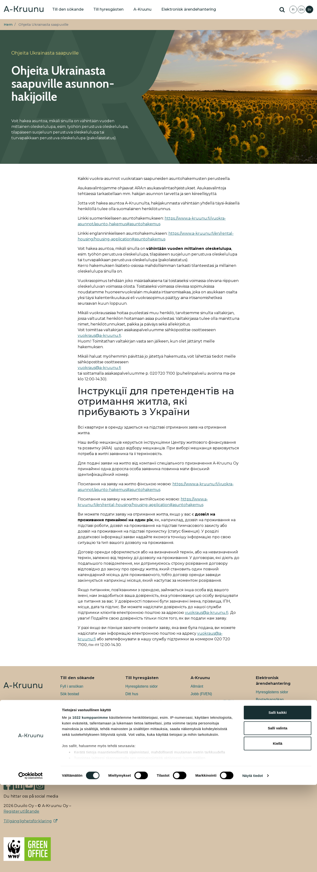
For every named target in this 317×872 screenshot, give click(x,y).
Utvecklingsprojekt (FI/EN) (213, 701)
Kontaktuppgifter (204, 770)
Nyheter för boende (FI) (210, 717)
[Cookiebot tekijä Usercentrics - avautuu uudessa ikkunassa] (30, 862)
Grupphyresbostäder (77, 709)
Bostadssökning (269, 715)
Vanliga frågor (71, 739)
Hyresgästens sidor (141, 686)
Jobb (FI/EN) (201, 694)
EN (302, 9)
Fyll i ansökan (71, 686)
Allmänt (197, 686)
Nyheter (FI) (201, 724)
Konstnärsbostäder (76, 717)
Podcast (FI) (201, 739)
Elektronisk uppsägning (275, 722)
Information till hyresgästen (148, 709)
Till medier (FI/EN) (206, 747)
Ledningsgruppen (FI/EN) (212, 762)
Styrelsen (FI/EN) (205, 754)
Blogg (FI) (199, 732)
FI (293, 9)
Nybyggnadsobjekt (75, 701)
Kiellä (277, 831)
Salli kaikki (278, 800)
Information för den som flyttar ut (150, 741)
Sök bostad (69, 694)
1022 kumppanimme (90, 805)
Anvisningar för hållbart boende (151, 724)
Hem (8, 24)
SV (309, 9)
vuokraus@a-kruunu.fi (99, 335)
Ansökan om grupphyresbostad (282, 707)
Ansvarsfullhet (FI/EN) (209, 709)
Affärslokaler (70, 724)
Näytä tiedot (252, 863)
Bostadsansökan (270, 700)
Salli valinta (277, 815)
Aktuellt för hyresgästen (145, 732)
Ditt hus (131, 694)
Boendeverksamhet (141, 717)
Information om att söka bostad (86, 732)
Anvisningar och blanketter (147, 701)
